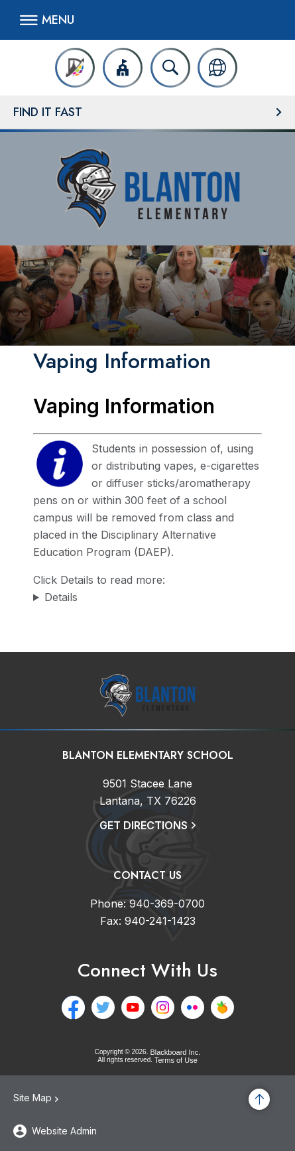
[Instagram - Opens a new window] (162, 1007)
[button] (47, 20)
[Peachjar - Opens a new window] (222, 1007)
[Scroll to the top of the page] (259, 1099)
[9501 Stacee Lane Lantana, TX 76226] (147, 792)
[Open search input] (170, 68)
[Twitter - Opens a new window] (103, 1007)
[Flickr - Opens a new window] (192, 1007)
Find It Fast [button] (47, 112)
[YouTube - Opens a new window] (133, 1007)
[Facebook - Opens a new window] (73, 1007)
